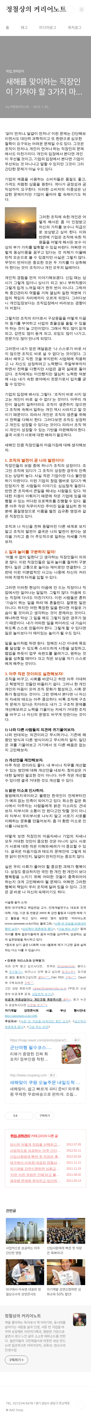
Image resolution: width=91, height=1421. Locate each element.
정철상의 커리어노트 (36, 9)
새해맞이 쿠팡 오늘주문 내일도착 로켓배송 (45, 1082)
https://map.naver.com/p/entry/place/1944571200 (40, 1040)
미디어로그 (47, 27)
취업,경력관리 (20, 1136)
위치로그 (75, 27)
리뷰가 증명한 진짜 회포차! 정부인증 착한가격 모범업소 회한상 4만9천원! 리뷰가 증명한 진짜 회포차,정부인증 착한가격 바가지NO (30, 1057)
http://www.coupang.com (28, 1075)
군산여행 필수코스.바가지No (31, 1047)
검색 (70, 9)
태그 (24, 27)
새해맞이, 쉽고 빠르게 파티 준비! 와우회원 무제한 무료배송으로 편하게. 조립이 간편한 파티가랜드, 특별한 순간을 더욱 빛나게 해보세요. (45, 1092)
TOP (81, 1405)
